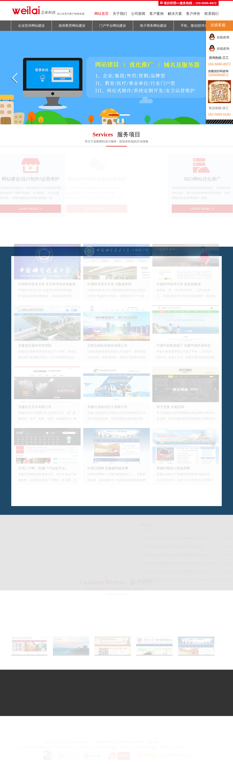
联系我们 (211, 14)
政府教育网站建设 (70, 25)
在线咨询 (222, 37)
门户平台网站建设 (111, 25)
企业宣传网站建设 (29, 25)
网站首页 (101, 14)
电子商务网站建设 (151, 25)
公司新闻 (138, 14)
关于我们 (120, 14)
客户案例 (156, 14)
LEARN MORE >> (28, 208)
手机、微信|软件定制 (194, 25)
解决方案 (175, 14)
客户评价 (193, 14)
